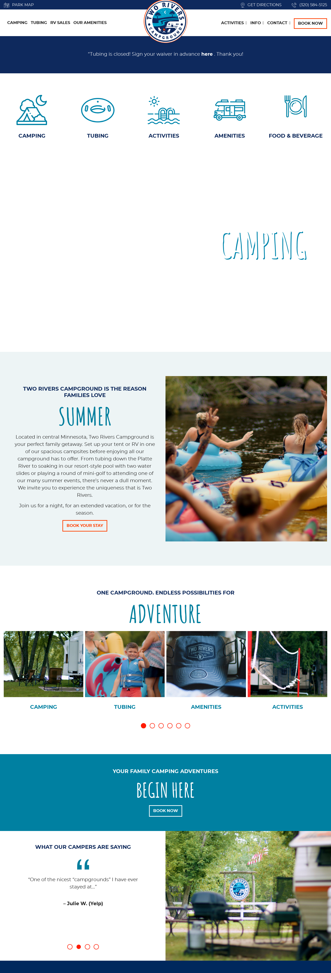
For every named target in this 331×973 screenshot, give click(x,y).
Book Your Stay (85, 528)
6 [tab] (187, 727)
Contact (277, 24)
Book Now (310, 24)
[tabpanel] (43, 675)
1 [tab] (143, 727)
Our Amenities (90, 24)
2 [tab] (152, 727)
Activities (232, 24)
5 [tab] (178, 727)
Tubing (39, 24)
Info (255, 24)
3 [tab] (161, 727)
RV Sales (60, 24)
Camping (17, 24)
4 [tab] (170, 727)
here (207, 56)
